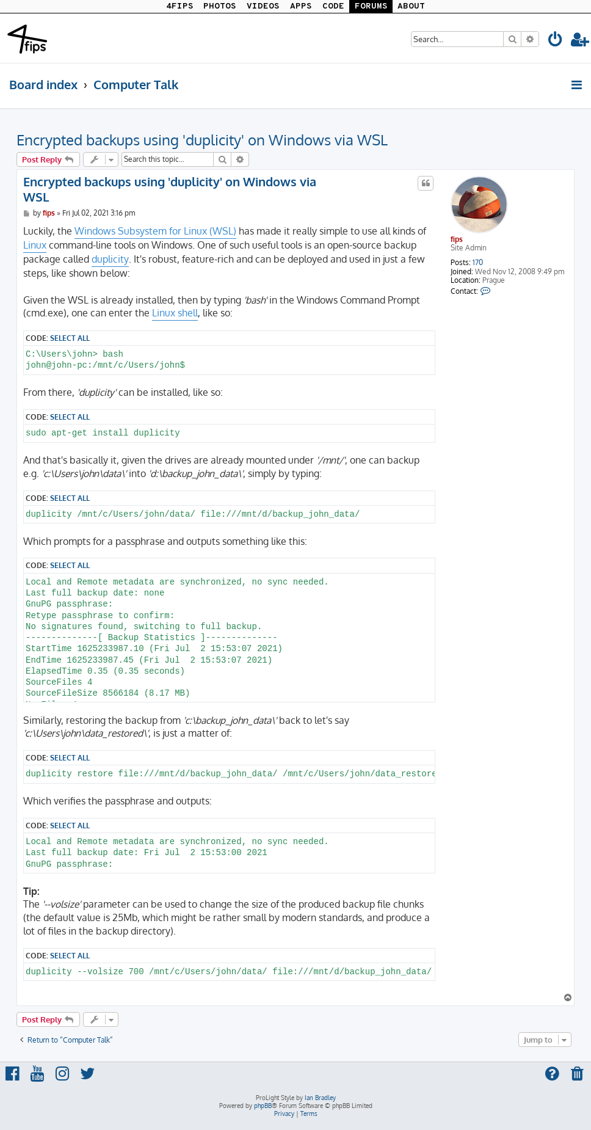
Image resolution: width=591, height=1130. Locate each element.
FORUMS (371, 6)
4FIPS (180, 6)
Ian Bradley (320, 1097)
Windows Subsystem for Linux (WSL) (155, 231)
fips (457, 239)
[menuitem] (555, 41)
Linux (34, 245)
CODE (333, 6)
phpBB (263, 1105)
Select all (70, 338)
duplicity (110, 259)
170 (478, 262)
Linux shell (175, 313)
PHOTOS (219, 6)
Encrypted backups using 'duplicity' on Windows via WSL (202, 139)
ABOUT (411, 6)
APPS (301, 6)
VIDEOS (263, 6)
